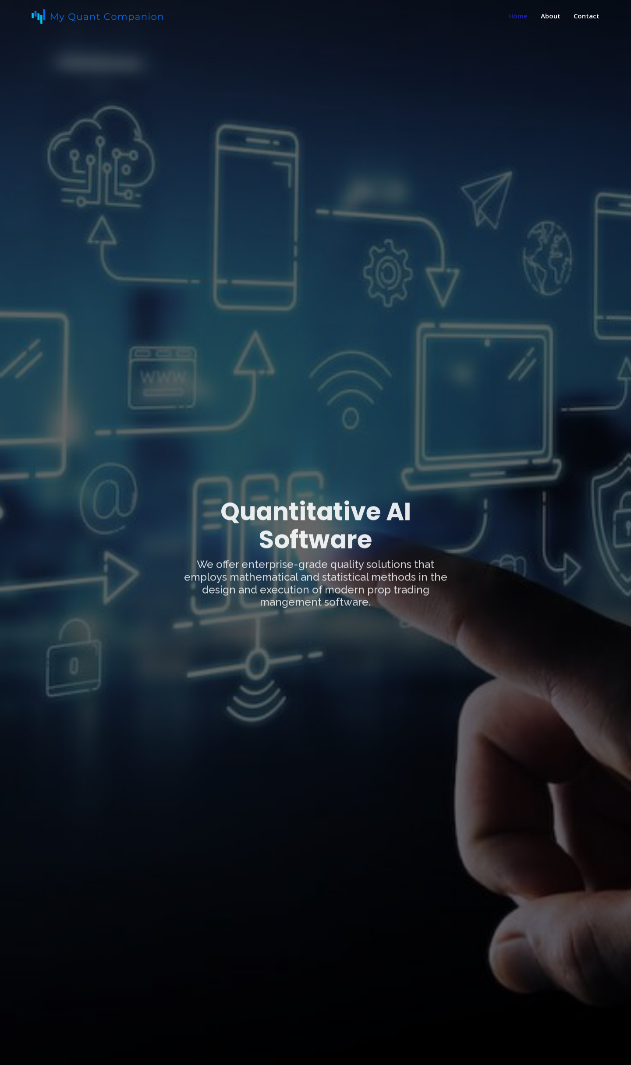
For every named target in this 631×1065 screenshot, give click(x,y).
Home (518, 15)
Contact (586, 15)
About (550, 15)
